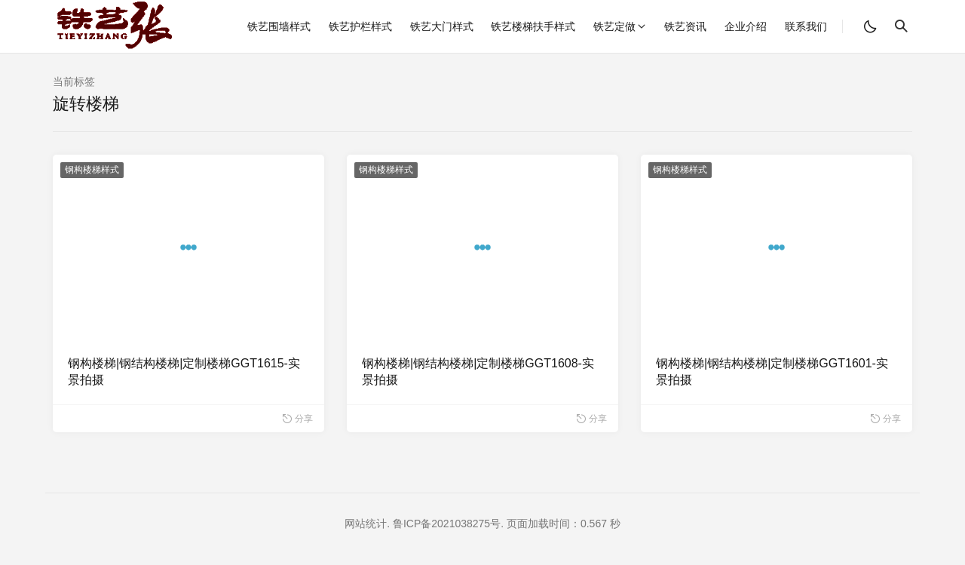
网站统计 (366, 523)
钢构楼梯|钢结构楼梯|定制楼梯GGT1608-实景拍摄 (478, 371)
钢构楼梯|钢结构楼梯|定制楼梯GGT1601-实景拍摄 (772, 371)
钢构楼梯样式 (92, 169)
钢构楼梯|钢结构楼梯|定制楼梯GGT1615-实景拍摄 (184, 371)
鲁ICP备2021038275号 (447, 523)
